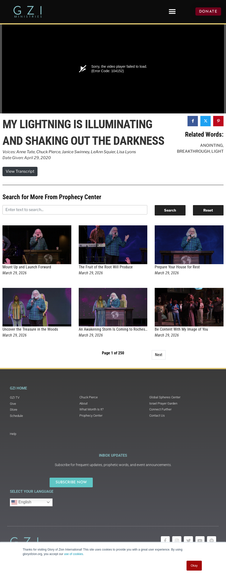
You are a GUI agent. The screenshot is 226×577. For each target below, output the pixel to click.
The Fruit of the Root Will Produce (106, 267)
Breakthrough (193, 151)
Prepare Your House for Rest (177, 267)
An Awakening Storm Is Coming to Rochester (114, 329)
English (21, 502)
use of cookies (73, 554)
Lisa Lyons (126, 152)
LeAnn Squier (103, 152)
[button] (172, 11)
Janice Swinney (75, 152)
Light (217, 151)
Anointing (211, 145)
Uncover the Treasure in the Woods (30, 329)
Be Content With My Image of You (181, 329)
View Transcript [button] (20, 171)
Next (158, 354)
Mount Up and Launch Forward (26, 267)
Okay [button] (194, 565)
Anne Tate (25, 152)
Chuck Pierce (48, 152)
